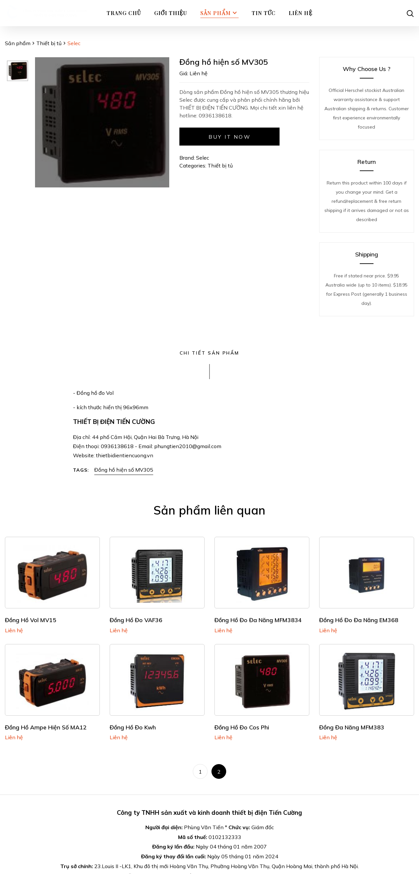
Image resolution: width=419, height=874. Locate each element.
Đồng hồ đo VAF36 (136, 619)
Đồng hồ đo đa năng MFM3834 (258, 619)
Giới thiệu (171, 12)
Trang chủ (124, 12)
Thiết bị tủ (49, 43)
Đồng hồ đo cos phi (241, 727)
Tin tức (264, 12)
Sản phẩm (219, 13)
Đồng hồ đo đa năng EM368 (358, 619)
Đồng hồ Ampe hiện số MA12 (46, 727)
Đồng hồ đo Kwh (133, 727)
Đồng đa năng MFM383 (351, 727)
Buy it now (230, 136)
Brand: (187, 157)
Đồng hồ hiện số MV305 (123, 469)
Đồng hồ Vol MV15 (30, 619)
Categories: (193, 165)
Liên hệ (300, 12)
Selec (202, 157)
